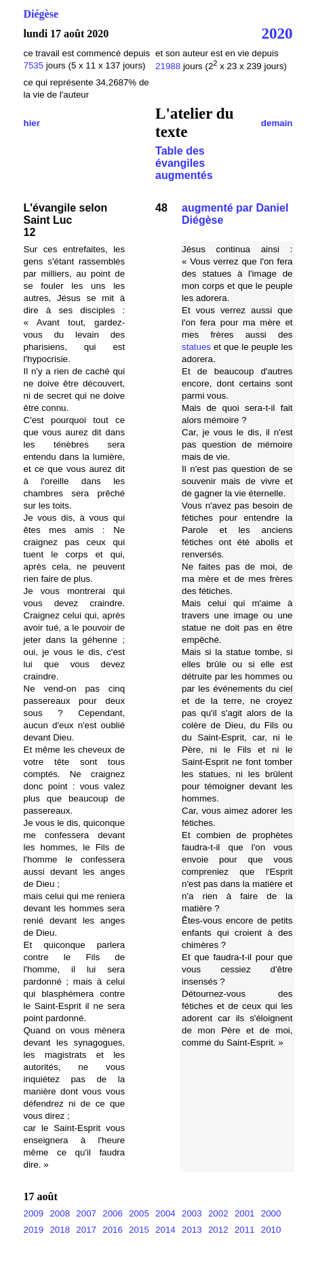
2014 (165, 1230)
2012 (218, 1230)
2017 (86, 1230)
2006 (112, 1213)
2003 (192, 1213)
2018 (60, 1230)
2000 (271, 1213)
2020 (276, 33)
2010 (271, 1230)
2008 (60, 1213)
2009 (34, 1213)
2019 (34, 1230)
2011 (245, 1230)
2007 (86, 1213)
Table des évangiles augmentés (183, 163)
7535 (34, 65)
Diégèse (41, 14)
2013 (192, 1230)
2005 (139, 1213)
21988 (169, 66)
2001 (245, 1213)
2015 (139, 1230)
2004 (165, 1213)
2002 (218, 1213)
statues (196, 347)
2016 (112, 1230)
